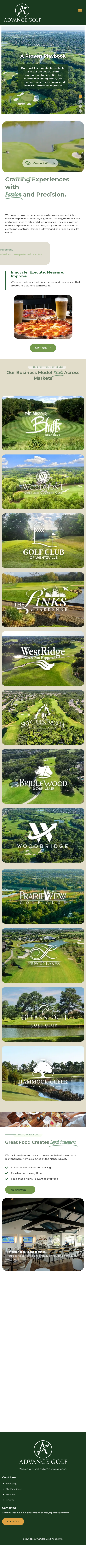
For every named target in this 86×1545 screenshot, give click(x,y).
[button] (80, 10)
